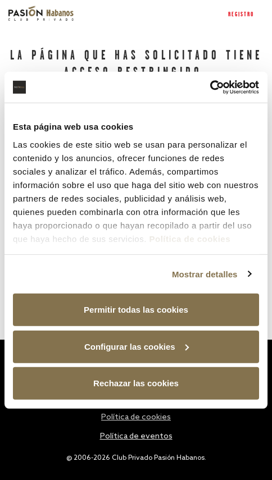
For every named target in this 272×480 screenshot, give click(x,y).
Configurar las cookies (136, 346)
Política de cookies (189, 238)
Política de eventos (136, 436)
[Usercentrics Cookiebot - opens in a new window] (210, 87)
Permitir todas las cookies (136, 309)
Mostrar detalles (205, 273)
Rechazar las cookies (136, 383)
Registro (241, 14)
